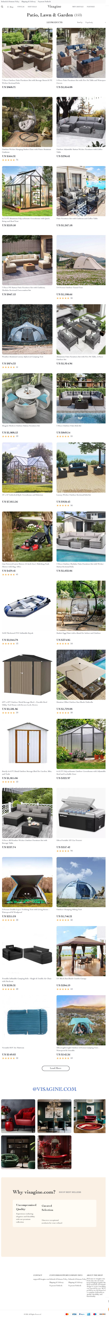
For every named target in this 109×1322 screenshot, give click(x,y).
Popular (20, 7)
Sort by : (80, 26)
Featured (91, 7)
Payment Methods (44, 2)
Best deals (32, 7)
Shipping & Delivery (29, 2)
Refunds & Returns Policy (10, 2)
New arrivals (77, 7)
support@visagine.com (41, 1282)
